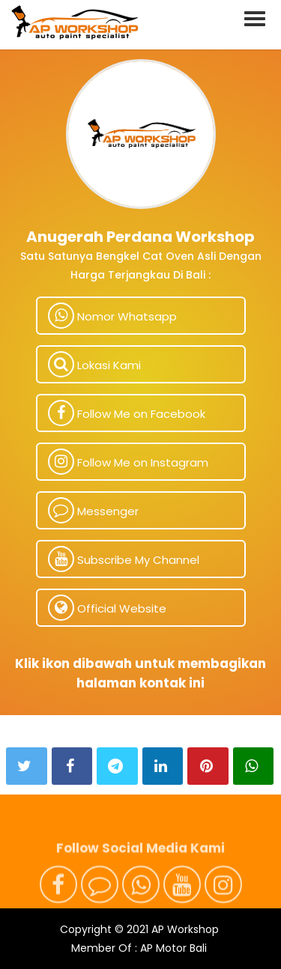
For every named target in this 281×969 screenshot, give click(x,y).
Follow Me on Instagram (128, 462)
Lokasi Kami (94, 364)
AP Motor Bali (173, 948)
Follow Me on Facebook (126, 413)
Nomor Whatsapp (112, 316)
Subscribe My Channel (123, 559)
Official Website (107, 608)
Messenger (93, 510)
